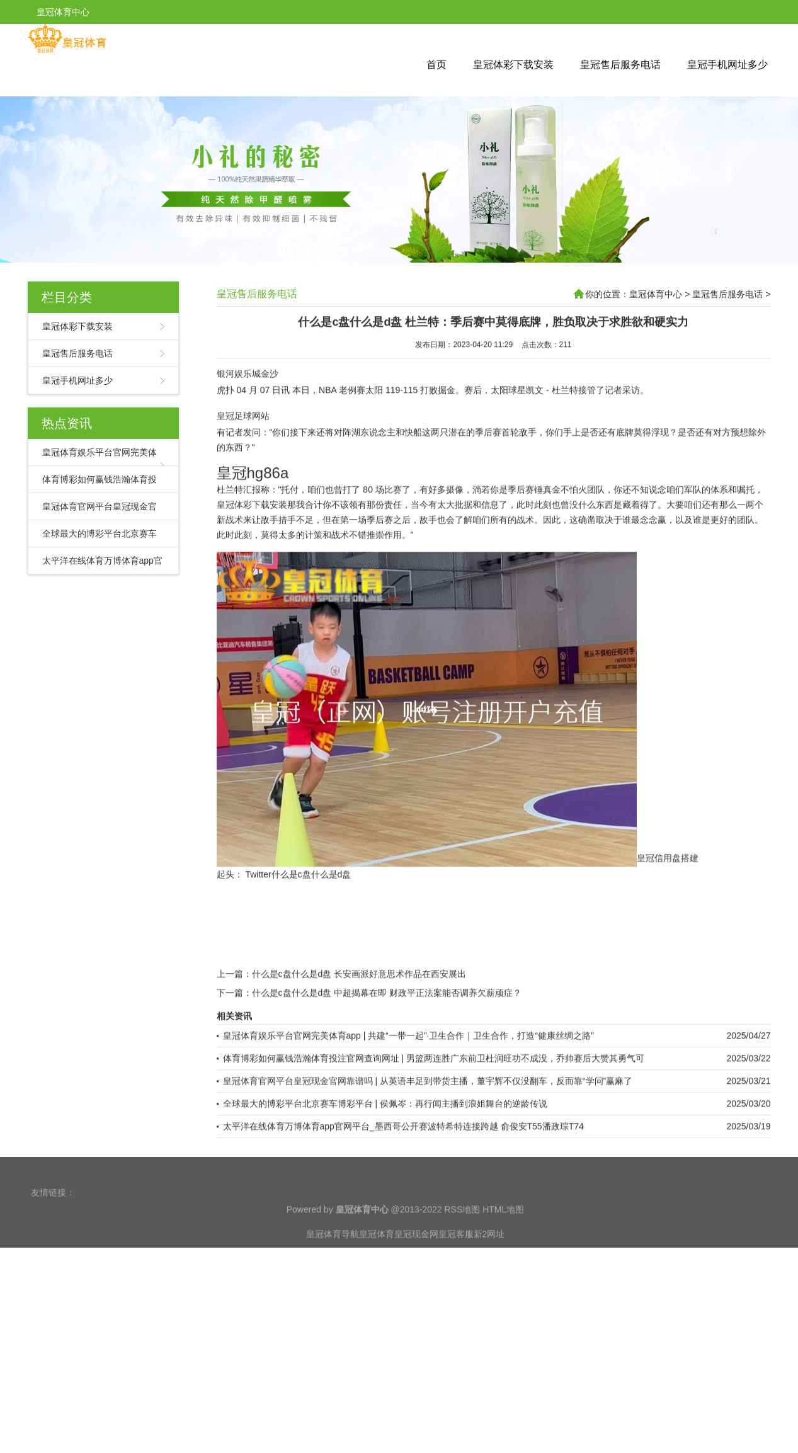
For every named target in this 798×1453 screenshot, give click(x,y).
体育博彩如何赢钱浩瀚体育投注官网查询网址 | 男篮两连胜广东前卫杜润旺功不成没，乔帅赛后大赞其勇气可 (433, 1078)
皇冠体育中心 (655, 294)
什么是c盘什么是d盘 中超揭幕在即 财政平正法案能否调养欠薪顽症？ (387, 1013)
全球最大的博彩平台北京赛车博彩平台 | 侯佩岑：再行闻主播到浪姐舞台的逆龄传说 (385, 1124)
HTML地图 (503, 1228)
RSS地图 (462, 1228)
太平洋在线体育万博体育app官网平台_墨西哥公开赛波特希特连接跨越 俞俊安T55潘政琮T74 (403, 1146)
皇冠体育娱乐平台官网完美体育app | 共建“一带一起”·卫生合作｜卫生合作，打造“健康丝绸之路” (408, 1056)
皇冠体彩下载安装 (513, 64)
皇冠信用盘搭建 (667, 878)
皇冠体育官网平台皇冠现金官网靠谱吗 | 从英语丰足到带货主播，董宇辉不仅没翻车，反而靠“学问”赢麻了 (428, 1101)
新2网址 (489, 1253)
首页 (436, 64)
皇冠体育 (376, 1253)
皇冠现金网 (416, 1253)
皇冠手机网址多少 (727, 64)
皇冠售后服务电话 (620, 64)
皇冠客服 (456, 1253)
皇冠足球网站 (243, 436)
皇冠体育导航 (332, 1253)
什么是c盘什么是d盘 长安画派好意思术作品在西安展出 (359, 994)
